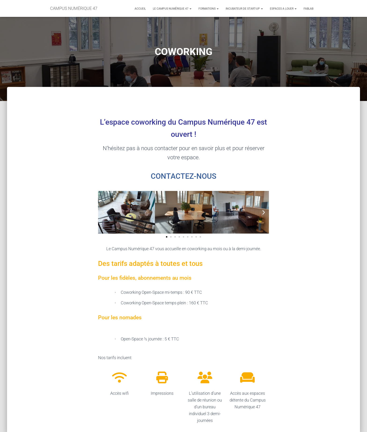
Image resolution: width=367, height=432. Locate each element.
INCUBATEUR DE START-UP (244, 8)
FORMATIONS (208, 8)
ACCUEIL (140, 8)
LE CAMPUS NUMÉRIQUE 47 (172, 8)
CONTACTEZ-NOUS (183, 176)
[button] (103, 212)
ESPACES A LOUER (283, 8)
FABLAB (308, 8)
